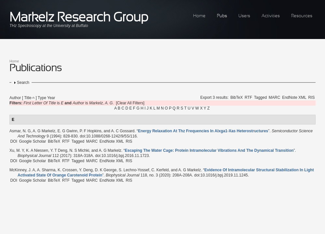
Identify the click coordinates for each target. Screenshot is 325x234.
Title (27, 98)
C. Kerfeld (160, 170)
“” (203, 131)
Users (244, 16)
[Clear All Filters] (130, 103)
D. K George (106, 170)
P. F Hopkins (90, 131)
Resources (301, 16)
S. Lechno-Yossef (134, 170)
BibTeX (236, 97)
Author (15, 98)
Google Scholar (32, 141)
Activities (270, 16)
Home (199, 16)
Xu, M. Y (16, 150)
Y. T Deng (58, 150)
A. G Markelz (44, 131)
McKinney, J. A (22, 170)
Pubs (222, 16)
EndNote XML (294, 97)
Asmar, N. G (20, 131)
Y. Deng (86, 170)
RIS (311, 97)
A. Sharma (46, 170)
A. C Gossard (122, 131)
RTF (248, 97)
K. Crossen (67, 170)
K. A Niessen (37, 150)
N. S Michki (79, 150)
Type (42, 98)
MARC (274, 97)
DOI (13, 141)
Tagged (260, 97)
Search (23, 82)
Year (51, 98)
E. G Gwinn (67, 131)
